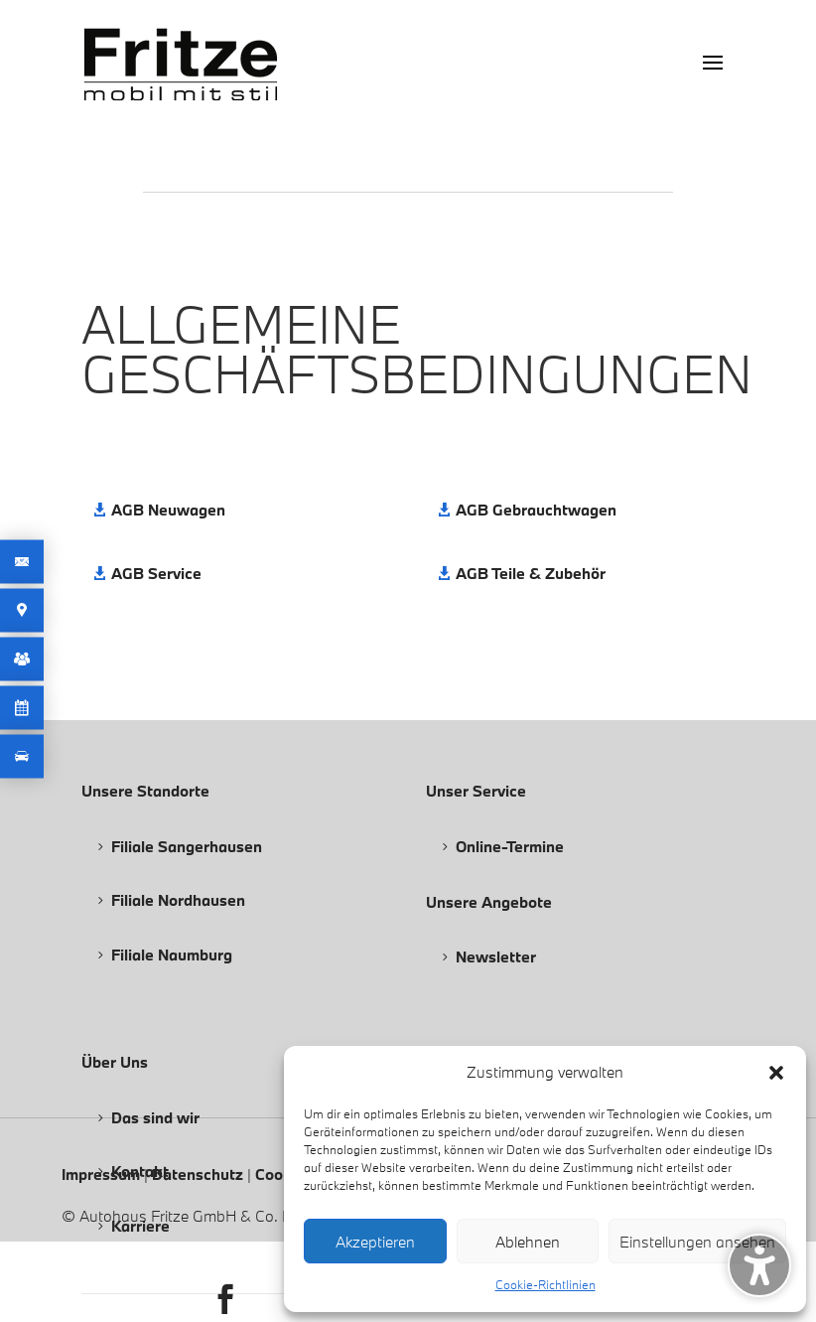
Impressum (103, 1174)
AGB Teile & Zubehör (531, 573)
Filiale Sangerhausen (186, 846)
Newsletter (496, 956)
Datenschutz (199, 1174)
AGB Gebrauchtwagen (536, 509)
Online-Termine (510, 846)
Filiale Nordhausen (178, 900)
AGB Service (156, 573)
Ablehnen (527, 1241)
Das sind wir (155, 1117)
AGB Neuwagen (168, 509)
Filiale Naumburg (171, 954)
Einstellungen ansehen (697, 1241)
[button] (776, 1073)
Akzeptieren (375, 1241)
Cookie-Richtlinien (545, 1284)
